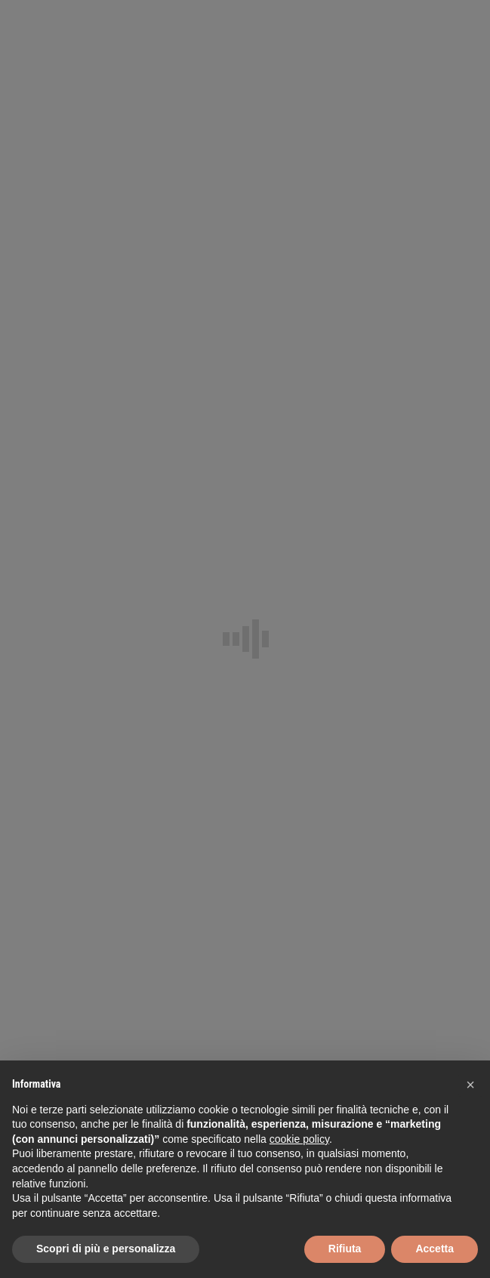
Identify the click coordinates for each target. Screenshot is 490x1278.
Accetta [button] (434, 1248)
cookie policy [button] (299, 1139)
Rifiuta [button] (345, 1248)
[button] (470, 1085)
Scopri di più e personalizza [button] (105, 1248)
